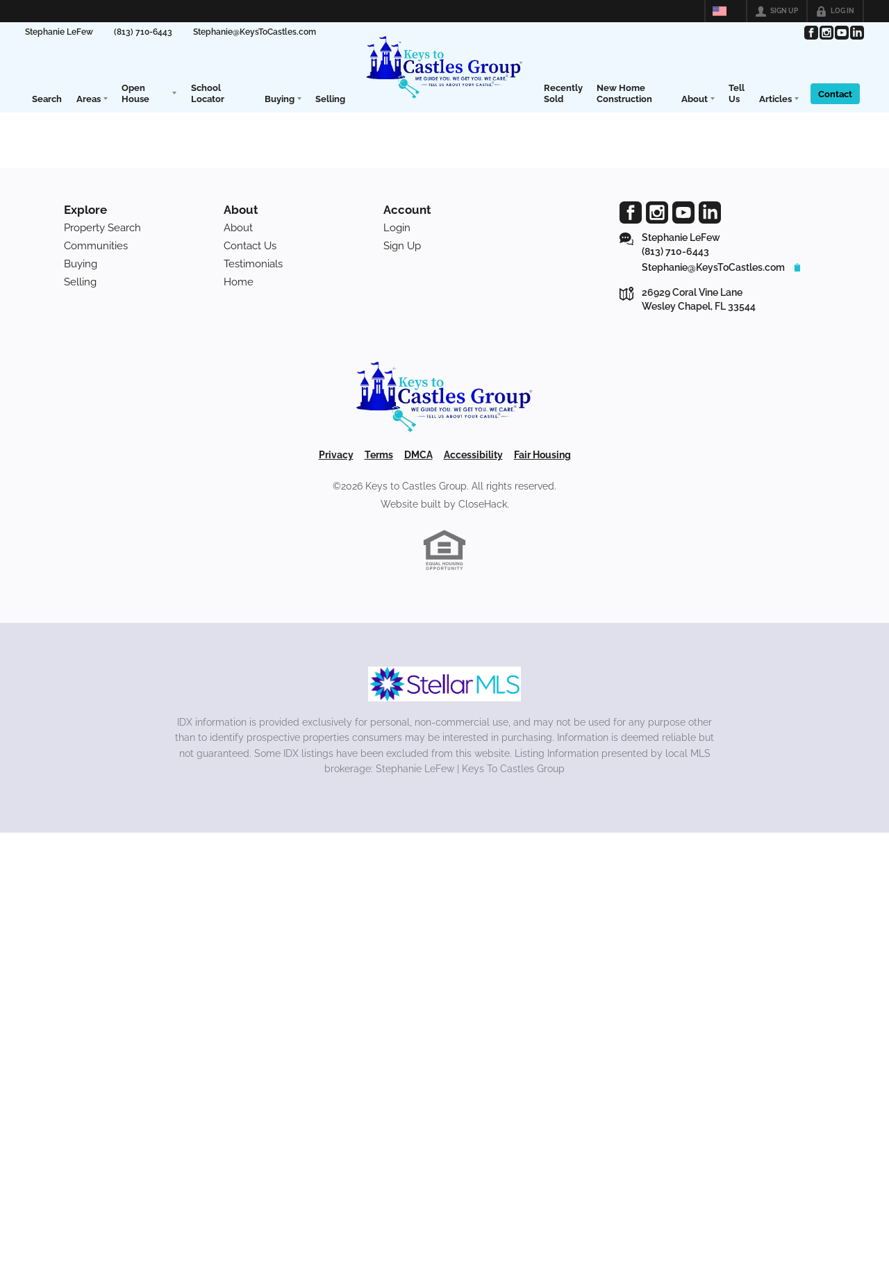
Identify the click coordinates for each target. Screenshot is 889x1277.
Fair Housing (542, 454)
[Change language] (726, 11)
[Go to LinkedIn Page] (856, 33)
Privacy (336, 454)
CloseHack (482, 504)
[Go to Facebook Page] (810, 33)
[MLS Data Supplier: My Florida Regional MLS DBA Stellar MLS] (444, 684)
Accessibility (473, 454)
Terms (379, 454)
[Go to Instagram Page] (825, 33)
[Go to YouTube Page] (841, 33)
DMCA (418, 454)
